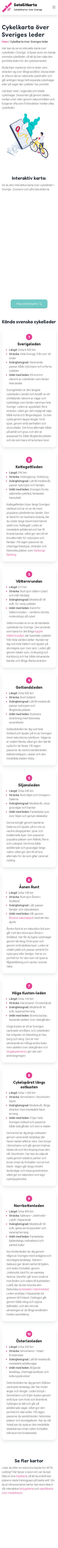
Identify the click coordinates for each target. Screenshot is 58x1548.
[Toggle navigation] (54, 7)
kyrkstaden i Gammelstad (34, 1289)
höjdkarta (21, 1476)
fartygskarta (26, 1489)
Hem (5, 42)
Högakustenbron (16, 1052)
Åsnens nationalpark (21, 918)
